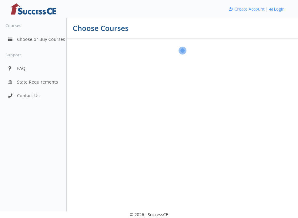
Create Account (247, 9)
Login (277, 9)
